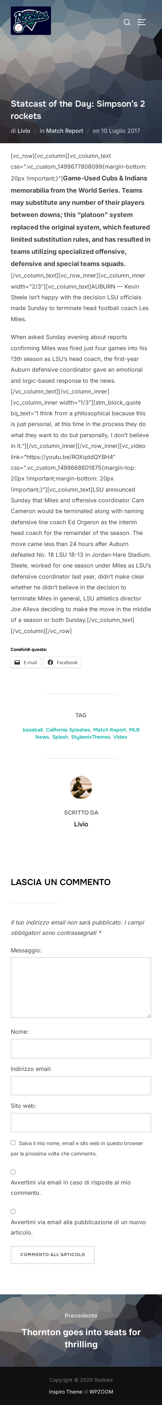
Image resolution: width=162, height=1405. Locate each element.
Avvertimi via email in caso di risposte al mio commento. (71, 1187)
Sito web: (23, 1105)
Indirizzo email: (31, 1068)
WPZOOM (101, 1392)
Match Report (64, 130)
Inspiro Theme (65, 1392)
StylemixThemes (90, 737)
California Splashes (68, 729)
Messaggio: (26, 950)
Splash (60, 737)
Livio (24, 130)
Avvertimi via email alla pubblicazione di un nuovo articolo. (78, 1227)
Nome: (20, 1031)
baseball (33, 729)
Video (120, 737)
